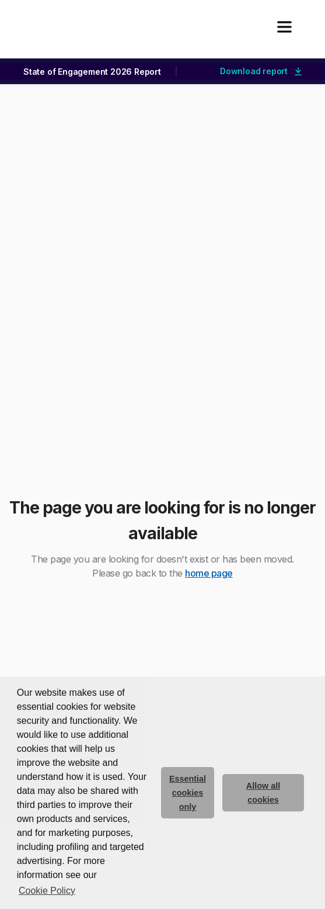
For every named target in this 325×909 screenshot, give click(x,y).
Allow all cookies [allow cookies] (263, 792)
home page (209, 573)
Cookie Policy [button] (47, 891)
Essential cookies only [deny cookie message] (187, 792)
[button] (284, 27)
